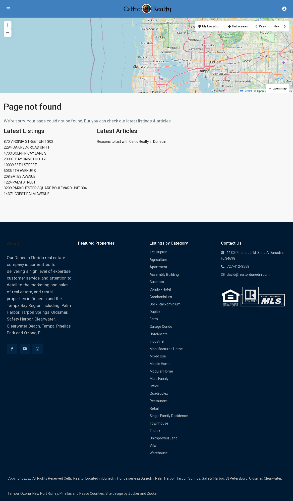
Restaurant (158, 401)
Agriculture (158, 260)
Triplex (155, 431)
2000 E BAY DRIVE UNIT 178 (25, 159)
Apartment (158, 267)
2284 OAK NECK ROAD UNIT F (27, 147)
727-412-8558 (238, 266)
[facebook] (12, 349)
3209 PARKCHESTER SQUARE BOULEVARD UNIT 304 (45, 188)
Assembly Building (164, 274)
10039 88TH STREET (20, 165)
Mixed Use (158, 356)
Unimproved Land (164, 438)
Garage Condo (161, 327)
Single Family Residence (169, 416)
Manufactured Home (166, 349)
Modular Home (161, 371)
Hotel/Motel (159, 334)
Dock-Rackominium (165, 304)
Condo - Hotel (160, 289)
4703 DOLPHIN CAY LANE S (25, 153)
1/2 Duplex (158, 252)
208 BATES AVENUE (19, 176)
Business (157, 282)
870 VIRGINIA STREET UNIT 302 (28, 142)
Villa (153, 446)
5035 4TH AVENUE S (20, 171)
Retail (154, 408)
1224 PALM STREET (20, 182)
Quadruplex (159, 393)
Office (154, 386)
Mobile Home (160, 364)
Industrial (157, 341)
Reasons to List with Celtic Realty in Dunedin (131, 142)
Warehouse (159, 453)
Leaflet (246, 91)
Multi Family (159, 379)
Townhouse (159, 423)
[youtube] (25, 349)
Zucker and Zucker (143, 493)
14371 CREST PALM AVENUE (26, 194)
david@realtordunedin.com (248, 274)
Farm (154, 319)
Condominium (161, 297)
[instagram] (37, 349)
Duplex (155, 312)
